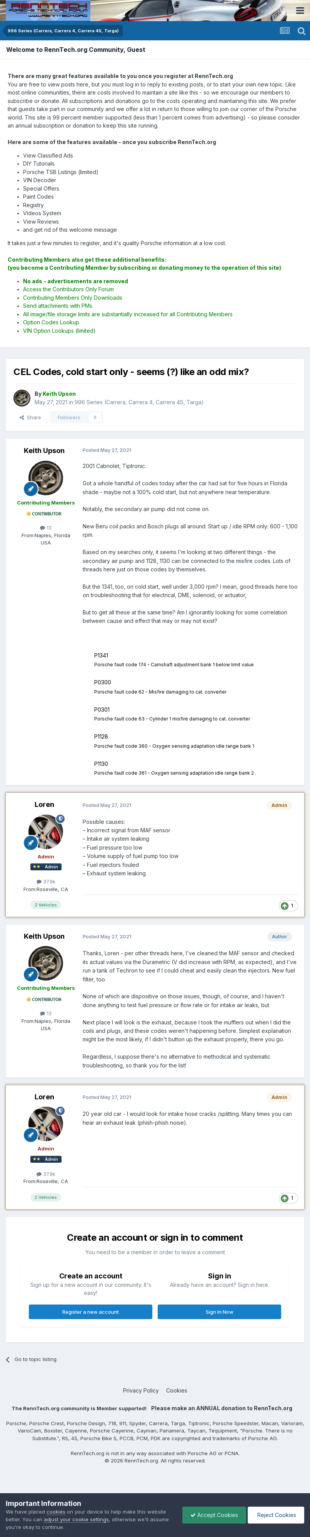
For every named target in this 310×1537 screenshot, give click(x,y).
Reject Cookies (276, 1515)
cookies (56, 1512)
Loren (44, 804)
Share (30, 417)
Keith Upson (44, 450)
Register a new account (90, 1312)
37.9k (46, 881)
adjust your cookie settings (76, 1519)
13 (46, 528)
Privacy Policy (141, 1390)
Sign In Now (219, 1312)
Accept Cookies (214, 1515)
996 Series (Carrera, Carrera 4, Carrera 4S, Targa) (139, 402)
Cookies (176, 1390)
